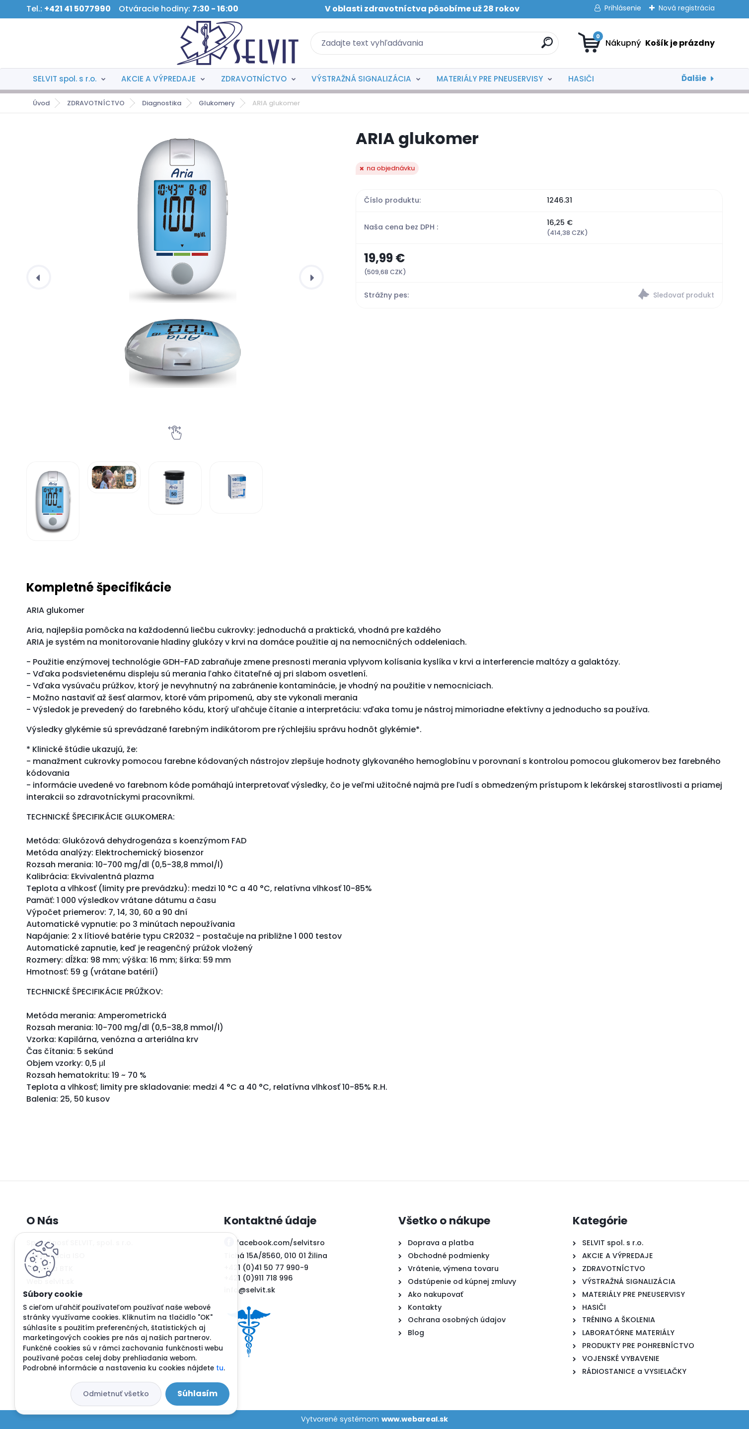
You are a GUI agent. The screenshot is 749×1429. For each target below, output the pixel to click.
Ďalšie (693, 78)
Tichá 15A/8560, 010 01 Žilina (275, 1256)
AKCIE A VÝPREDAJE (158, 79)
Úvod (41, 103)
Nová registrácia (687, 8)
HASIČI (581, 79)
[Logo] (87, 43)
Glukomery (217, 103)
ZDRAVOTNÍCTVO (254, 79)
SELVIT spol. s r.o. (64, 79)
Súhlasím (197, 1393)
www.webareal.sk (414, 1419)
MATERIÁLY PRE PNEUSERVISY (490, 79)
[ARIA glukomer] (183, 260)
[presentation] (38, 277)
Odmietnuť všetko (116, 1394)
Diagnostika (161, 103)
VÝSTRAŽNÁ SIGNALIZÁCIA (361, 79)
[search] (471, 46)
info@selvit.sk (249, 1290)
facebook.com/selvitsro (280, 1243)
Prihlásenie (622, 8)
